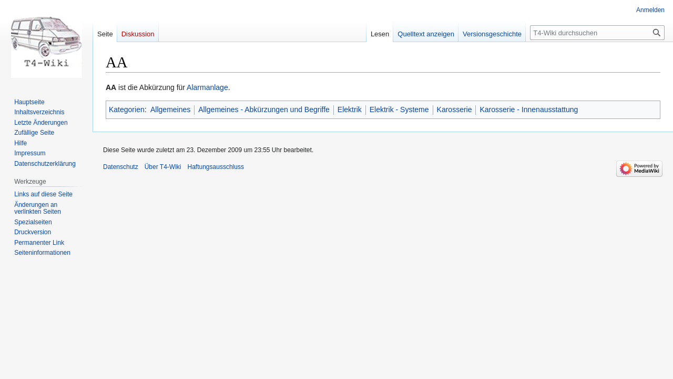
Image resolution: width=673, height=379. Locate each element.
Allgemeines (170, 109)
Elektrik (350, 109)
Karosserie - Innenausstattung (529, 109)
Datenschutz (120, 167)
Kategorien (127, 109)
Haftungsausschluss (216, 167)
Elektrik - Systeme (399, 109)
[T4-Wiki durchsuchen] (597, 32)
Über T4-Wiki (163, 167)
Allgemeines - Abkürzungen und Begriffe (264, 109)
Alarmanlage (207, 87)
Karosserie (454, 109)
